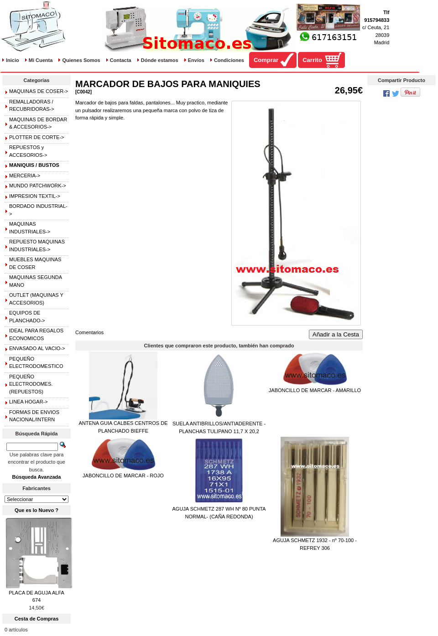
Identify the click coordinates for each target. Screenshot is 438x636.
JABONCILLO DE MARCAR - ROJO (123, 475)
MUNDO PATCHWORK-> (37, 185)
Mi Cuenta (41, 60)
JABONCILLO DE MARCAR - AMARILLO (315, 390)
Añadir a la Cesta (336, 334)
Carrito (312, 60)
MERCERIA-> (24, 175)
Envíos (196, 60)
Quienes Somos (81, 60)
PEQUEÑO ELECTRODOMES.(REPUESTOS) (30, 384)
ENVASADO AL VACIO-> (37, 348)
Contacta (120, 60)
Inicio (12, 60)
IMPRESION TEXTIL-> (34, 196)
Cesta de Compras (37, 618)
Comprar (266, 60)
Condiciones (229, 60)
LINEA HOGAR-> (28, 401)
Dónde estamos (159, 60)
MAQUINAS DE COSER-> (38, 91)
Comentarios (89, 332)
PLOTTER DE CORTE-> (36, 137)
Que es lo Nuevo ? (36, 510)
